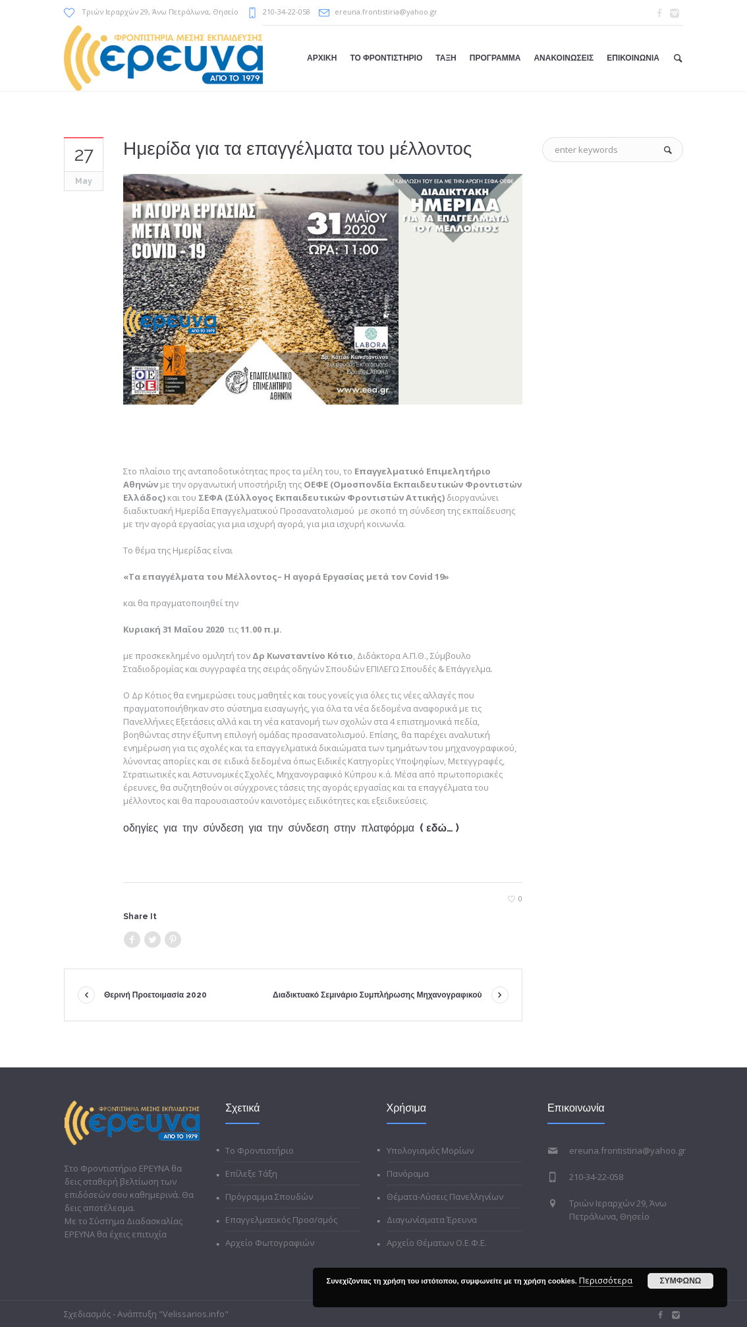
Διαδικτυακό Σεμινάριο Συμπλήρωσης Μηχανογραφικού (377, 995)
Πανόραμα (408, 1173)
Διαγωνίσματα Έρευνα (432, 1220)
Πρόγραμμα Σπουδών (269, 1196)
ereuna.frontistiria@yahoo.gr (386, 11)
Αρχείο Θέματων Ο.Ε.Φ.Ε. (437, 1243)
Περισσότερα (605, 1280)
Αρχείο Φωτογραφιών (269, 1243)
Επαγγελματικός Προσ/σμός (281, 1220)
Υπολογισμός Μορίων (430, 1150)
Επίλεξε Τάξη (251, 1173)
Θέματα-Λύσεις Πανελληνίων (445, 1196)
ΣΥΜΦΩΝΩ (681, 1280)
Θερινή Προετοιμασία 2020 (155, 995)
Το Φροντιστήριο (259, 1150)
